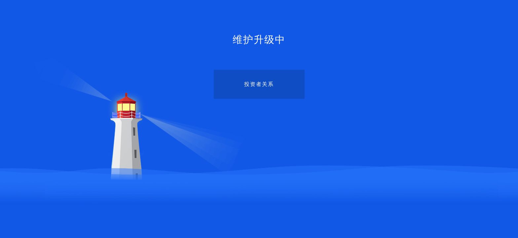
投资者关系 (259, 84)
